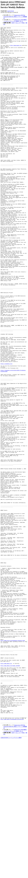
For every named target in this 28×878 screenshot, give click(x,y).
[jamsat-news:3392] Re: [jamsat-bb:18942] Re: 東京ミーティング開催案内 (15, 17)
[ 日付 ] (13, 22)
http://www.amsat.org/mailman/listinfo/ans (12, 857)
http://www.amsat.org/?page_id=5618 (10, 793)
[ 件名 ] (23, 22)
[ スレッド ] (18, 22)
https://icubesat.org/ (6, 431)
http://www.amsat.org (15, 49)
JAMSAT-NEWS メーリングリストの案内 (11, 876)
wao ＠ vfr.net (10, 11)
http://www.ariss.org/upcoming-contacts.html (13, 763)
